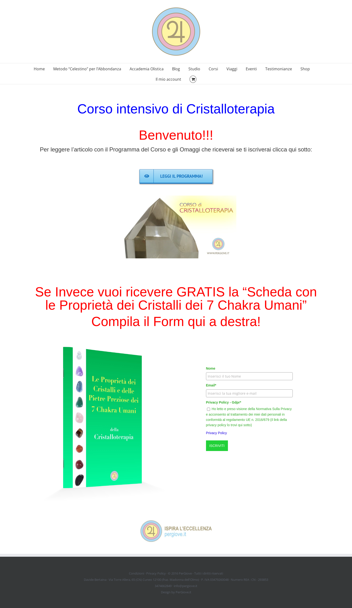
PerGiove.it (183, 592)
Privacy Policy (216, 433)
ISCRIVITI (217, 446)
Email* (211, 385)
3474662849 (163, 586)
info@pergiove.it (185, 586)
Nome (210, 368)
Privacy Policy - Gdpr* (223, 402)
